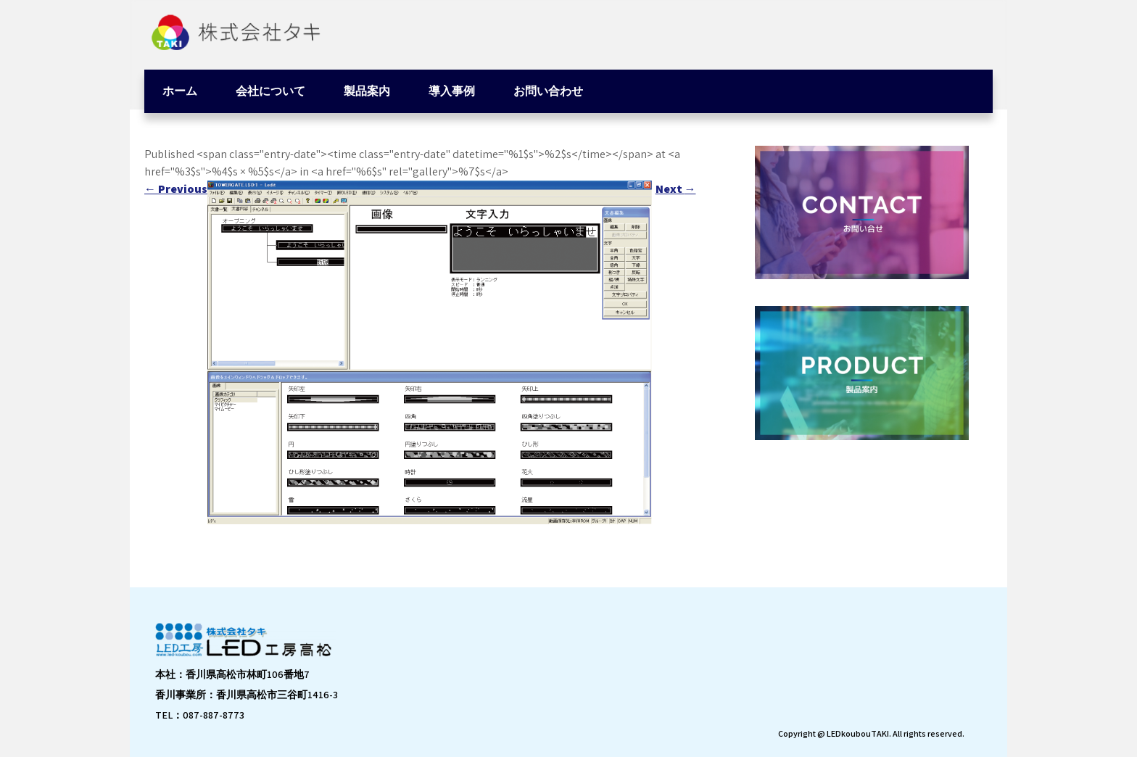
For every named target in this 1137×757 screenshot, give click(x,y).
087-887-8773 (213, 714)
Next (676, 189)
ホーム (179, 91)
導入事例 (452, 91)
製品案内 (367, 91)
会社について (270, 91)
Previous (175, 189)
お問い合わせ (548, 91)
